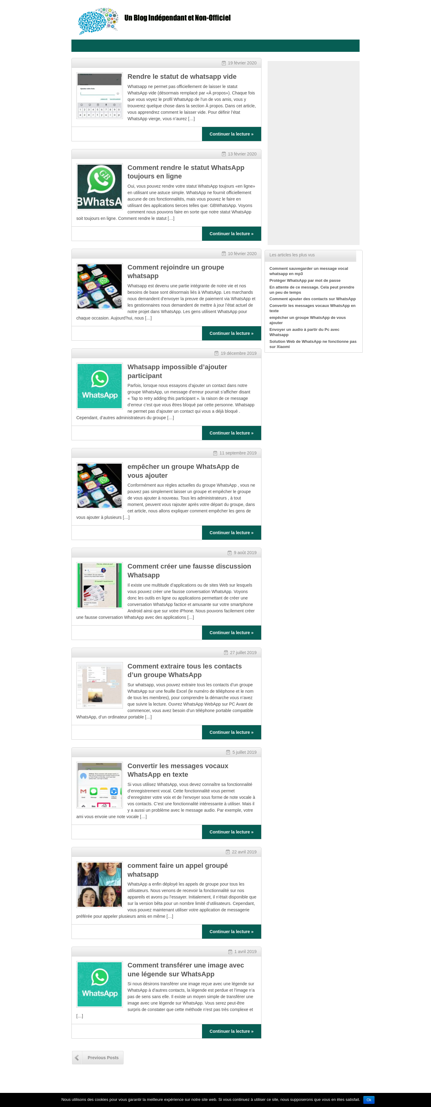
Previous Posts (103, 1057)
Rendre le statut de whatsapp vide (182, 76)
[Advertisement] (314, 153)
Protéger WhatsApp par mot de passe (305, 280)
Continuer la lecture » (232, 134)
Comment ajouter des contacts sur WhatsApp (312, 299)
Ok (369, 1100)
